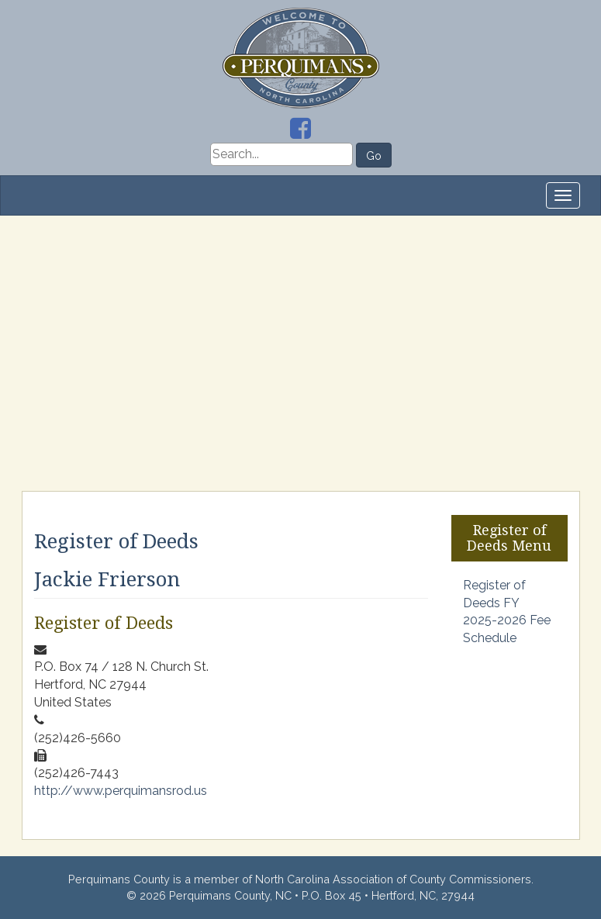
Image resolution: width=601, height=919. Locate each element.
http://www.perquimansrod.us (120, 790)
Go (374, 156)
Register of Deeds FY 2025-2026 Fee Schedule (507, 612)
